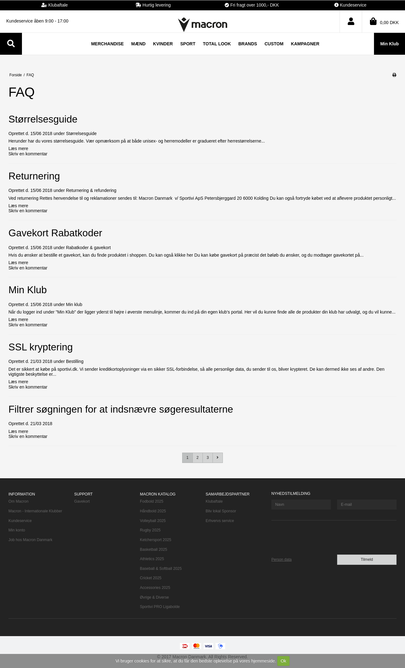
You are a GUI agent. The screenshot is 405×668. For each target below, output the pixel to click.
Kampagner (305, 43)
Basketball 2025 (153, 549)
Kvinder (163, 43)
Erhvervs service (220, 521)
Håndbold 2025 (153, 511)
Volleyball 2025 (153, 521)
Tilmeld (367, 559)
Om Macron (18, 501)
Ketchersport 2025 (155, 540)
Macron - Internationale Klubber (35, 511)
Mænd (138, 43)
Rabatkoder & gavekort (88, 247)
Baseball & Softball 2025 (161, 568)
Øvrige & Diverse (154, 597)
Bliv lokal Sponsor (221, 511)
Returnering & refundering (91, 190)
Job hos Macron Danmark (30, 540)
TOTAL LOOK (217, 43)
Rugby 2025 (150, 530)
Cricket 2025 (150, 578)
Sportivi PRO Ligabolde (160, 607)
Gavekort (82, 501)
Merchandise (107, 43)
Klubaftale (214, 501)
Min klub (74, 304)
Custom (273, 43)
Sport (187, 43)
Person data (281, 559)
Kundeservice (20, 521)
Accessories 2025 (155, 587)
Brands (247, 43)
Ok (283, 660)
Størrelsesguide (81, 133)
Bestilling (75, 361)
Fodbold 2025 (151, 501)
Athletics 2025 (152, 559)
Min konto (16, 530)
